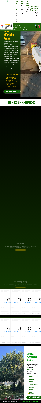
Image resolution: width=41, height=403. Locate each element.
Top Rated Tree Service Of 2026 (8, 26)
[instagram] (39, 25)
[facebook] (35, 25)
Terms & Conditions (21, 401)
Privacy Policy (35, 401)
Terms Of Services (28, 401)
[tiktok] (36, 27)
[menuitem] (13, 26)
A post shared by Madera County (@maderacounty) (20, 313)
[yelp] (39, 27)
